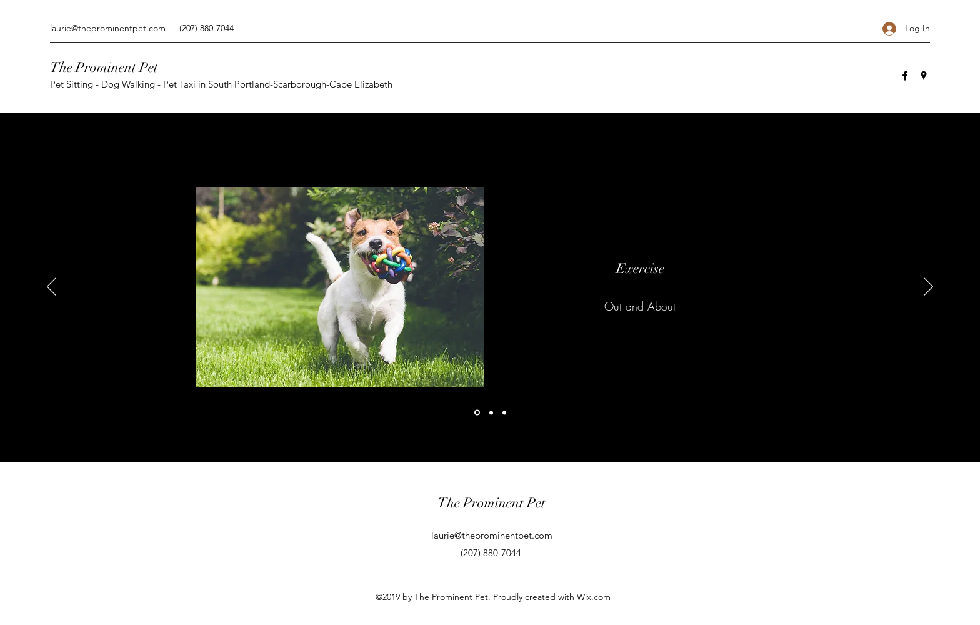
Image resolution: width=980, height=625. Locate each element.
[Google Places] (924, 75)
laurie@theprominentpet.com (108, 28)
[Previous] (51, 288)
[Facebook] (905, 75)
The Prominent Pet (104, 67)
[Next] (928, 288)
